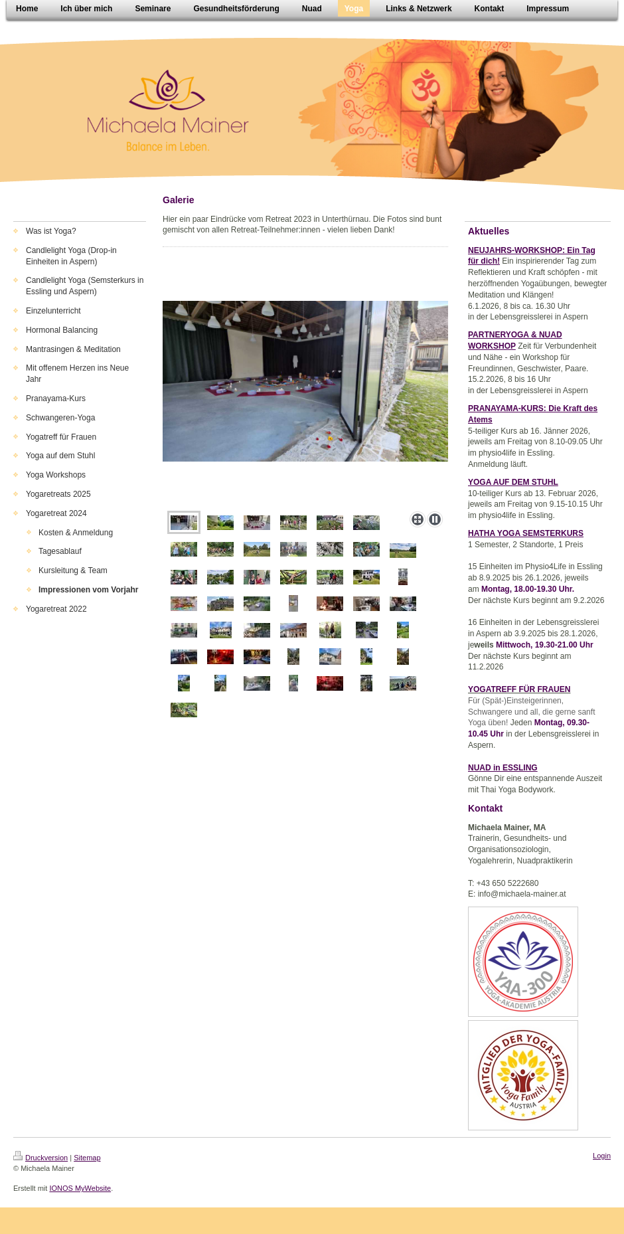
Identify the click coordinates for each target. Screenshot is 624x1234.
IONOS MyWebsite (80, 1188)
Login (602, 1156)
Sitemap (87, 1158)
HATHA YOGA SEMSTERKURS (526, 533)
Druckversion (40, 1158)
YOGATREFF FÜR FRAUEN (519, 689)
